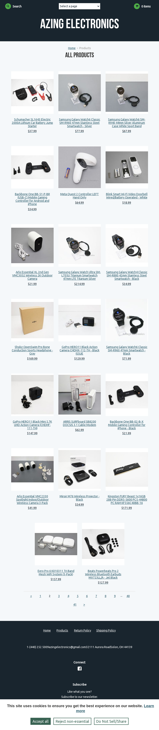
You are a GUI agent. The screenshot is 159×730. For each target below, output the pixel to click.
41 (75, 604)
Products (62, 630)
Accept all (41, 721)
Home (72, 48)
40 (128, 596)
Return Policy (82, 630)
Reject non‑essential (72, 721)
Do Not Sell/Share (111, 721)
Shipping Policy (106, 630)
